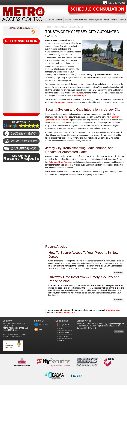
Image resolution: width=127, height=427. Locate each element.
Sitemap (62, 340)
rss (33, 30)
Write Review (43, 325)
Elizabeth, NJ (92, 324)
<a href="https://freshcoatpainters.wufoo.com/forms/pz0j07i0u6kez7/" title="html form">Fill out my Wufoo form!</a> (21, 79)
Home (51, 20)
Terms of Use (64, 336)
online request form (66, 312)
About (106, 20)
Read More (118, 273)
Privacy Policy (64, 332)
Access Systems (95, 20)
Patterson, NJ (105, 326)
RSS (40, 330)
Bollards (59, 20)
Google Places (64, 324)
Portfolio (114, 20)
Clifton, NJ (92, 328)
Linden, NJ (116, 326)
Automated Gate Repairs (59, 162)
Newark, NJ (81, 324)
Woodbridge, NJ (117, 324)
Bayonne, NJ (82, 328)
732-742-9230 (112, 310)
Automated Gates (80, 20)
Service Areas (60, 27)
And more (119, 331)
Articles (61, 328)
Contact (123, 20)
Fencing (68, 20)
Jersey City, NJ (76, 27)
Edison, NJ (94, 326)
